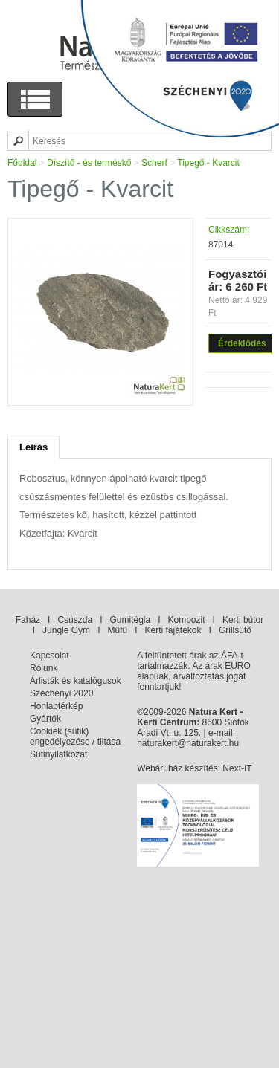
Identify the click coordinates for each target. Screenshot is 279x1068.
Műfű (117, 630)
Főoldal (21, 163)
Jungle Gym (66, 630)
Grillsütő (235, 630)
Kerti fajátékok (173, 630)
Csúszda (74, 620)
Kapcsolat (49, 655)
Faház (28, 620)
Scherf (154, 163)
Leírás (33, 447)
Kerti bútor (242, 620)
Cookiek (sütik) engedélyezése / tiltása (75, 736)
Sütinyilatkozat (58, 754)
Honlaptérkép (56, 706)
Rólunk (43, 668)
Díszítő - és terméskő (89, 163)
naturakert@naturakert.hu (188, 743)
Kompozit (186, 620)
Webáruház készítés (177, 768)
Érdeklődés (242, 343)
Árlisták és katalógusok (75, 681)
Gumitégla (129, 620)
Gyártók (45, 718)
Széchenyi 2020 (61, 693)
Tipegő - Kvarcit (208, 163)
